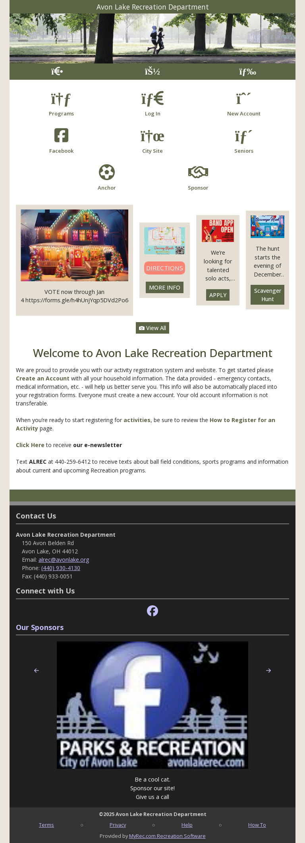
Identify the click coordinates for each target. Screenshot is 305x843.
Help (187, 824)
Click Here (31, 445)
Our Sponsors (40, 627)
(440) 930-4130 (60, 568)
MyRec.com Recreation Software (167, 835)
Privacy (118, 824)
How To (257, 824)
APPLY (217, 295)
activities (137, 420)
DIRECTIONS (164, 268)
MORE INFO (164, 287)
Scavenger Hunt (267, 295)
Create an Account (42, 378)
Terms (46, 824)
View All (152, 328)
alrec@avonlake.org (64, 559)
